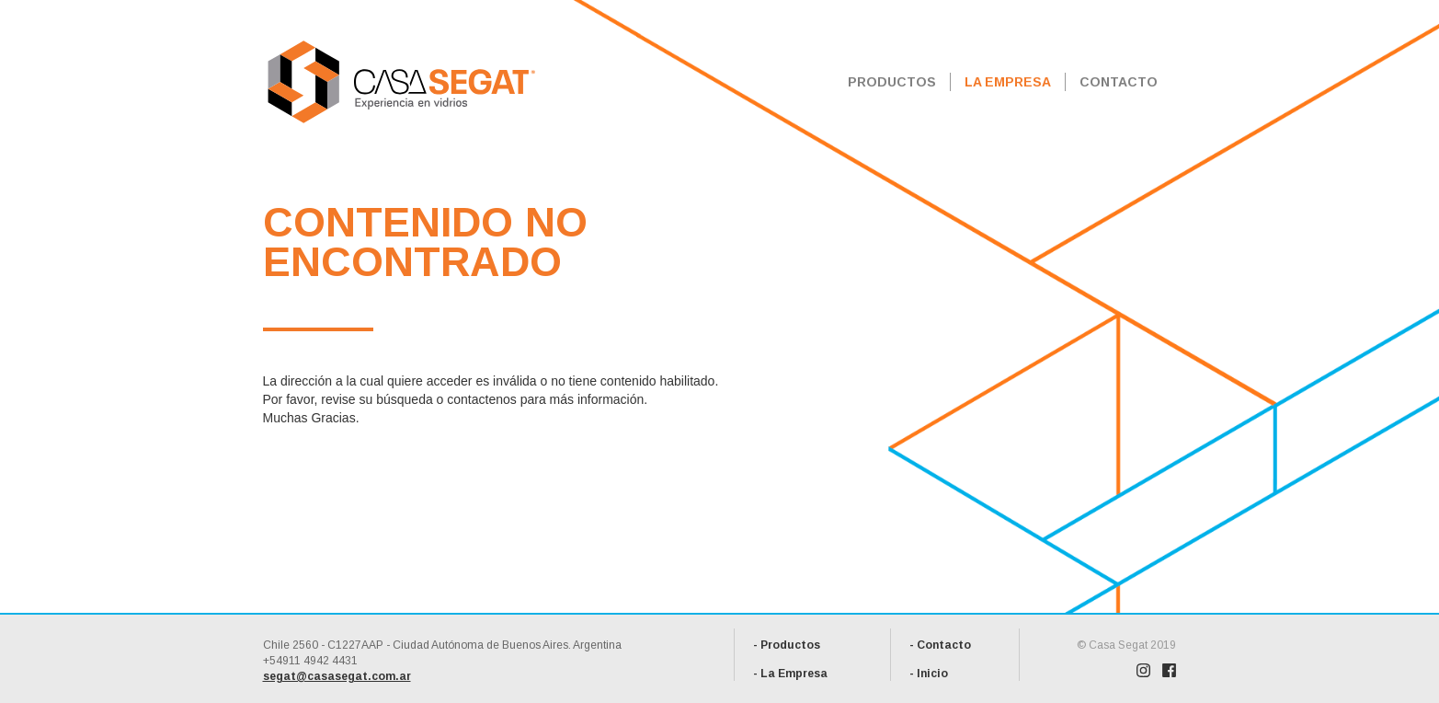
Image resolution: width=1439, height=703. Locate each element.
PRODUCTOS (892, 82)
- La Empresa (790, 673)
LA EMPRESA (1008, 82)
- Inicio (928, 673)
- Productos (786, 645)
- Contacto (940, 645)
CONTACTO (1118, 82)
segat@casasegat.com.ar (337, 676)
